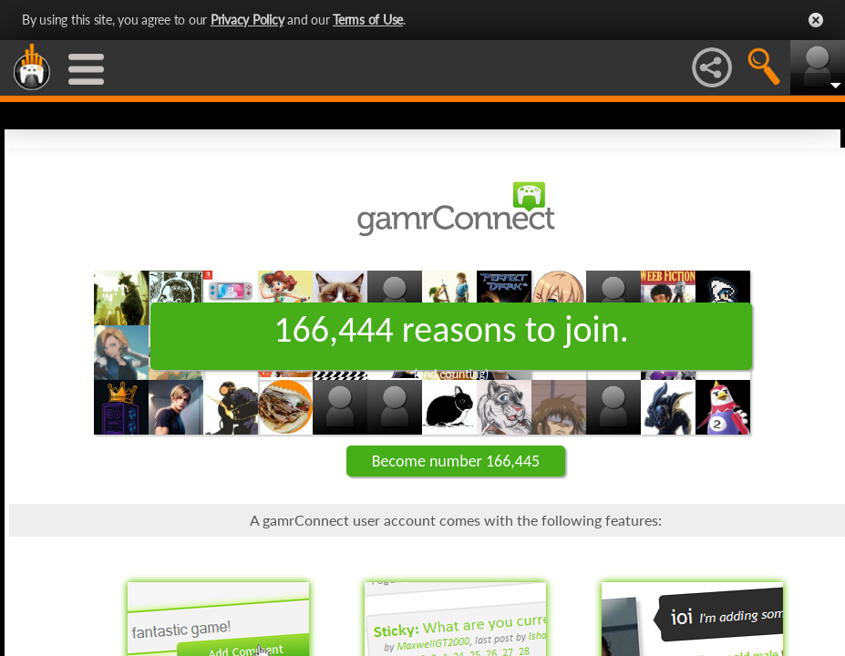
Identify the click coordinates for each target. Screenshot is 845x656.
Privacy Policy (247, 19)
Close (816, 20)
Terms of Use (368, 19)
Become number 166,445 (456, 461)
